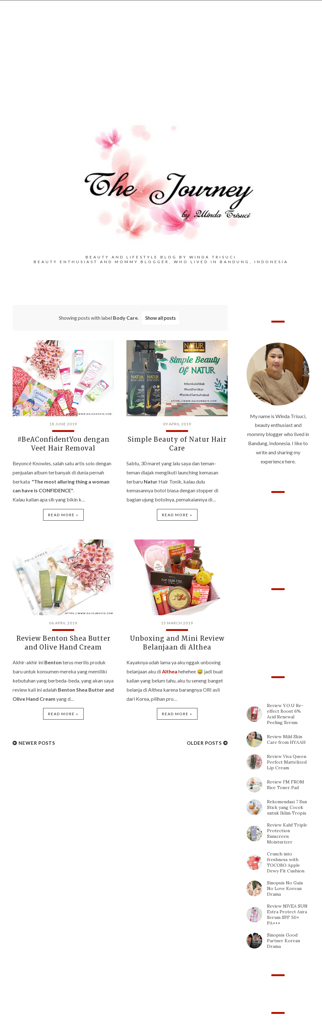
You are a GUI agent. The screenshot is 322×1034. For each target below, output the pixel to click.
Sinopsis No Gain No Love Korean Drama (285, 888)
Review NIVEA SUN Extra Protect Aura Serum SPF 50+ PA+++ (287, 914)
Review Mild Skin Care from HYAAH (286, 739)
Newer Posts (37, 743)
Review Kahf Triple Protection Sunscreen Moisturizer (287, 833)
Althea (169, 671)
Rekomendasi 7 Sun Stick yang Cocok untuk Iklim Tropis (287, 807)
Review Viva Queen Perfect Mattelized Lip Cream (287, 762)
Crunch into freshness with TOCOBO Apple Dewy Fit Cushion (285, 862)
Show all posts (160, 318)
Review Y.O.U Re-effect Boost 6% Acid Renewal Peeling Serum (285, 714)
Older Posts (204, 743)
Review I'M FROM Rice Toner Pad (285, 784)
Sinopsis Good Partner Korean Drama (283, 940)
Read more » (63, 514)
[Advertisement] (161, 69)
